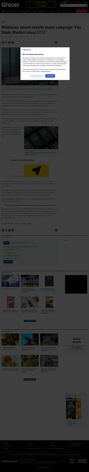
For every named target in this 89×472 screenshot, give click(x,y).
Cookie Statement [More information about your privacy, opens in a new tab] (45, 71)
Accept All (50, 76)
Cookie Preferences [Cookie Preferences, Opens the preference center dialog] (37, 76)
